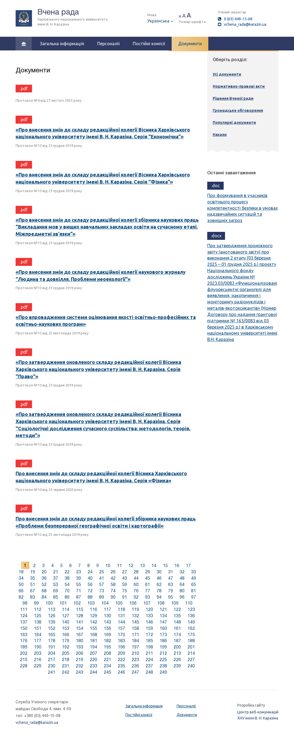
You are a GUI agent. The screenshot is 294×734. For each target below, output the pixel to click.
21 (55, 572)
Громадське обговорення (238, 110)
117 (107, 609)
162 (191, 628)
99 (36, 603)
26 (113, 572)
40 (90, 578)
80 (182, 590)
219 (79, 659)
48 (182, 578)
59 (124, 584)
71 (78, 590)
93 (147, 597)
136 (191, 615)
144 (121, 622)
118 (121, 609)
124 (23, 615)
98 (24, 603)
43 (124, 578)
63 (170, 584)
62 (159, 584)
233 (93, 666)
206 (79, 653)
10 (107, 565)
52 (44, 584)
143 (107, 622)
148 (177, 622)
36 (44, 578)
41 (101, 578)
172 (149, 634)
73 (101, 590)
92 (136, 597)
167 (79, 634)
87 (78, 597)
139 (51, 622)
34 (21, 578)
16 (176, 565)
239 (177, 666)
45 (147, 578)
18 (21, 572)
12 (130, 565)
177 (37, 640)
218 (65, 659)
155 (93, 628)
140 (65, 622)
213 (177, 653)
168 (93, 634)
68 (44, 590)
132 (135, 615)
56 (90, 584)
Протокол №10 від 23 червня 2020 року (49, 489)
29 (147, 572)
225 (163, 659)
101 (63, 603)
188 (191, 640)
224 (149, 659)
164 (37, 634)
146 (149, 622)
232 (79, 666)
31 (170, 572)
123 (191, 609)
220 (93, 659)
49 (193, 578)
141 (79, 622)
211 (149, 653)
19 (32, 572)
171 (135, 634)
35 (32, 578)
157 (121, 628)
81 (193, 590)
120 (149, 609)
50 (21, 584)
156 (107, 628)
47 (170, 578)
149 (191, 622)
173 (163, 634)
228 (23, 666)
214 (191, 653)
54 (67, 584)
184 (135, 640)
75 (124, 590)
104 (105, 603)
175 (191, 634)
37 (55, 578)
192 (65, 647)
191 (51, 647)
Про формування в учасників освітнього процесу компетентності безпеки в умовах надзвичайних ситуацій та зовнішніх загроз (242, 208)
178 (51, 640)
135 (177, 615)
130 (107, 615)
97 (193, 597)
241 (51, 672)
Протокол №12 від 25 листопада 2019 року (52, 333)
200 (177, 647)
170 (121, 634)
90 (113, 597)
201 (191, 647)
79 (170, 590)
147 (163, 622)
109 (174, 603)
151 (37, 628)
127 (65, 615)
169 (107, 634)
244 (93, 672)
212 (163, 653)
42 (113, 578)
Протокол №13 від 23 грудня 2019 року (49, 145)
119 (135, 609)
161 (177, 628)
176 (23, 640)
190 (37, 647)
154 (79, 628)
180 (79, 640)
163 (23, 634)
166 (65, 634)
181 (93, 640)
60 (136, 584)
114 (65, 609)
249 (163, 672)
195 (107, 647)
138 (37, 622)
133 (149, 615)
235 (121, 666)
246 (121, 672)
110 (188, 603)
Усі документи (227, 74)
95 (170, 597)
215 (23, 659)
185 (149, 640)
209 (121, 653)
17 (188, 565)
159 (149, 628)
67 (32, 590)
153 (65, 628)
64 (182, 584)
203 (37, 653)
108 (161, 603)
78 (159, 590)
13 (142, 565)
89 (101, 597)
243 (79, 672)
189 (23, 647)
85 (55, 597)
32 (182, 572)
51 (32, 584)
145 (135, 622)
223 (135, 659)
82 (21, 597)
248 (149, 672)
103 (91, 603)
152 (51, 628)
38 (67, 578)
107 (147, 603)
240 (191, 666)
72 (90, 590)
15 (165, 565)
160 (163, 628)
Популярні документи (234, 122)
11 (119, 565)
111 (23, 609)
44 (136, 578)
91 (124, 597)
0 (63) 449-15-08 (238, 19)
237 (149, 666)
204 (51, 653)
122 (177, 609)
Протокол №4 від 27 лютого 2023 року (48, 100)
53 (55, 584)
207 (93, 653)
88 (90, 597)
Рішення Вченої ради (233, 98)
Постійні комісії (149, 43)
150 (23, 628)
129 (93, 615)
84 (44, 597)
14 (153, 565)
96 (182, 597)
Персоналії (108, 43)
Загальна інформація (62, 43)
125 (37, 615)
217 (51, 659)
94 (159, 597)
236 (135, 666)
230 (51, 666)
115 (79, 609)
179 (65, 640)
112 (37, 609)
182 (107, 640)
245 (107, 672)
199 (163, 647)
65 (193, 584)
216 (37, 659)
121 (163, 609)
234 (107, 666)
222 (121, 659)
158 (135, 628)
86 (67, 597)
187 (177, 640)
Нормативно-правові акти (239, 86)
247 (135, 672)
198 (149, 647)
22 (67, 572)
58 (113, 584)
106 (133, 603)
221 (107, 659)
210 (135, 653)
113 (51, 609)
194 (93, 647)
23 (78, 572)
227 (191, 659)
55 (78, 584)
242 (65, 672)
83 (32, 597)
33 (193, 572)
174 (177, 634)
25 (101, 572)
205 (65, 653)
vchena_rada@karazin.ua (245, 24)
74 (113, 590)
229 (37, 666)
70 (67, 590)
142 (93, 622)
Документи (190, 43)
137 (23, 622)
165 (51, 634)
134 (163, 615)
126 (51, 615)
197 (135, 647)
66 (21, 590)
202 (23, 653)
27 (124, 572)
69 (55, 590)
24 (90, 572)
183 (121, 640)
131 (121, 615)
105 (119, 603)
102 (77, 603)
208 (107, 653)
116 (93, 609)
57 (101, 584)
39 (78, 578)
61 (147, 584)
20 (44, 572)
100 (49, 603)
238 (163, 666)
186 (163, 640)
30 (159, 572)
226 (177, 659)
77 (147, 590)
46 (159, 578)
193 (79, 647)
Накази (220, 134)
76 (136, 590)
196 (121, 647)
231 (65, 666)
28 (136, 572)
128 (79, 615)
